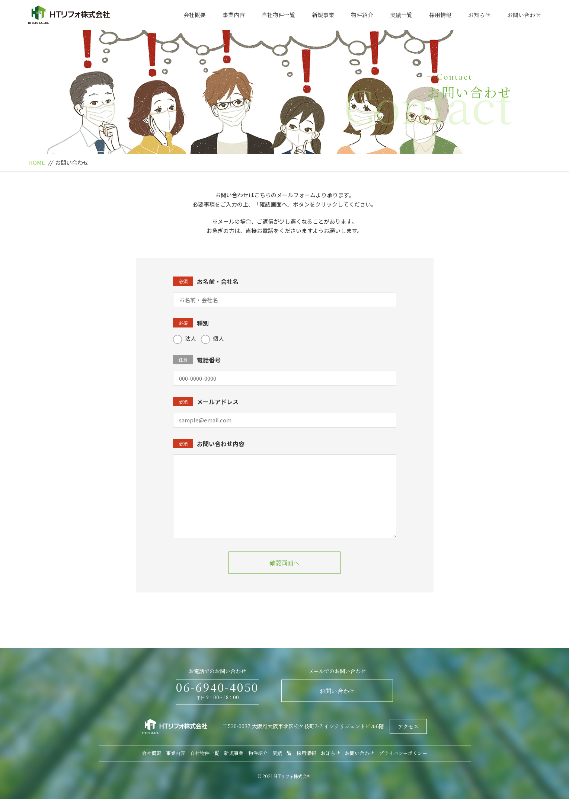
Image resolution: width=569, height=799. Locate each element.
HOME (36, 162)
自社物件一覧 (278, 15)
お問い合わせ (524, 15)
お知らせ (479, 15)
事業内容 (234, 15)
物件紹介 (362, 15)
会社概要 (194, 15)
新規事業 (323, 15)
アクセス (408, 726)
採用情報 (440, 15)
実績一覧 (401, 15)
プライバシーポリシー (403, 753)
